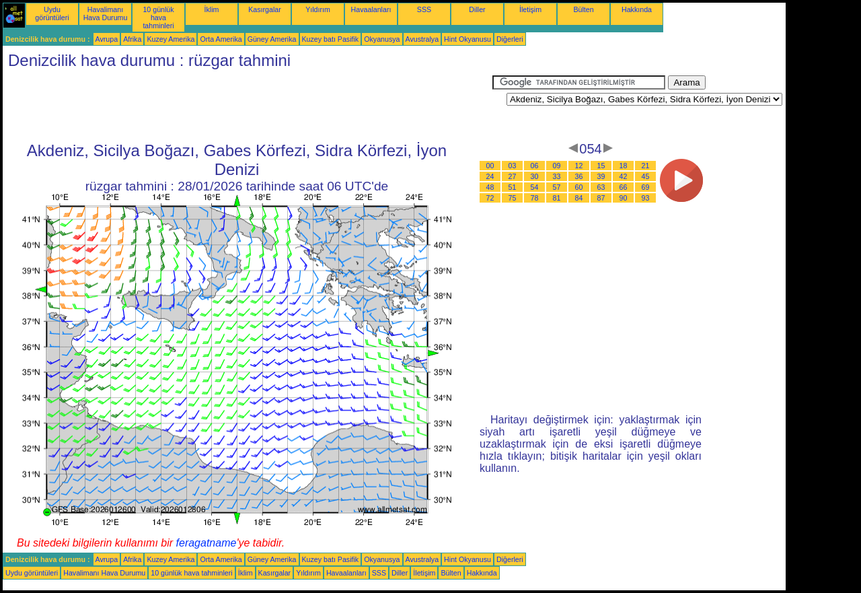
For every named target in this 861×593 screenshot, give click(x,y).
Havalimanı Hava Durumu (105, 13)
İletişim (530, 9)
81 (557, 198)
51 (513, 187)
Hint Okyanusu (467, 39)
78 (535, 198)
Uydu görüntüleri (52, 13)
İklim (211, 9)
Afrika (132, 39)
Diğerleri (509, 39)
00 (490, 166)
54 (535, 187)
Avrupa (107, 39)
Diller (477, 9)
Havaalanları (371, 9)
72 (490, 198)
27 (513, 176)
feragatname (206, 543)
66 (624, 187)
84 (579, 198)
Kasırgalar (264, 9)
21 (646, 166)
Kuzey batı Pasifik (330, 39)
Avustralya (422, 39)
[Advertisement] (247, 105)
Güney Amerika (272, 39)
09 (557, 166)
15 (601, 166)
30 (535, 176)
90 (624, 198)
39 (601, 176)
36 (579, 176)
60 (579, 187)
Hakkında (637, 9)
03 (513, 166)
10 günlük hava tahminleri (158, 17)
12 (579, 166)
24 (490, 176)
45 (646, 176)
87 (601, 198)
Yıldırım (317, 9)
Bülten (583, 9)
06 (535, 166)
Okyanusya (382, 39)
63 (601, 187)
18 (624, 166)
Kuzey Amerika (170, 39)
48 (490, 187)
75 (513, 198)
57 (557, 187)
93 (646, 198)
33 (557, 176)
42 (624, 176)
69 (646, 187)
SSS (424, 9)
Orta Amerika (220, 39)
